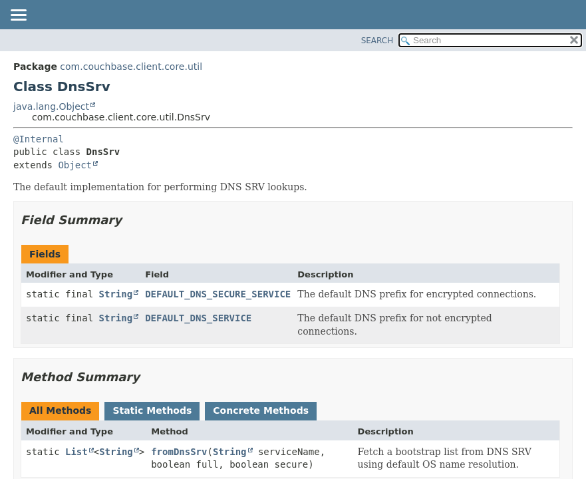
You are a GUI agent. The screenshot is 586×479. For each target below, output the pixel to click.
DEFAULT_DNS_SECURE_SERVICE (218, 294)
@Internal (38, 139)
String (116, 294)
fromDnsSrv (179, 451)
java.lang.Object (51, 106)
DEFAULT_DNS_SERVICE (198, 318)
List (76, 451)
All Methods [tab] (60, 410)
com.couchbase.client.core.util (131, 66)
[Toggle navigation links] (18, 16)
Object (75, 165)
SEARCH (377, 40)
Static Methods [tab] (152, 410)
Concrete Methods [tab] (261, 410)
